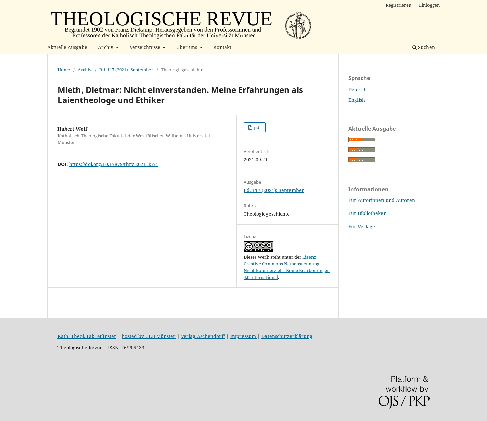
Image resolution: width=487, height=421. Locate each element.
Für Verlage (361, 226)
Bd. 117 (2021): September (126, 70)
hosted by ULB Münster (149, 336)
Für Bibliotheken (367, 213)
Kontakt (222, 47)
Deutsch (357, 89)
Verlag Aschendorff (203, 336)
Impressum (243, 336)
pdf (257, 127)
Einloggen (429, 5)
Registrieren (398, 5)
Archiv (106, 47)
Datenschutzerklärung (286, 336)
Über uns (187, 47)
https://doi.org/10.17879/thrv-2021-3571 (113, 164)
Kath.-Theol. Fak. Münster (86, 336)
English (356, 100)
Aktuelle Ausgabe (67, 47)
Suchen (423, 47)
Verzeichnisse (146, 47)
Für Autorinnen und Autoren (381, 200)
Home (63, 70)
